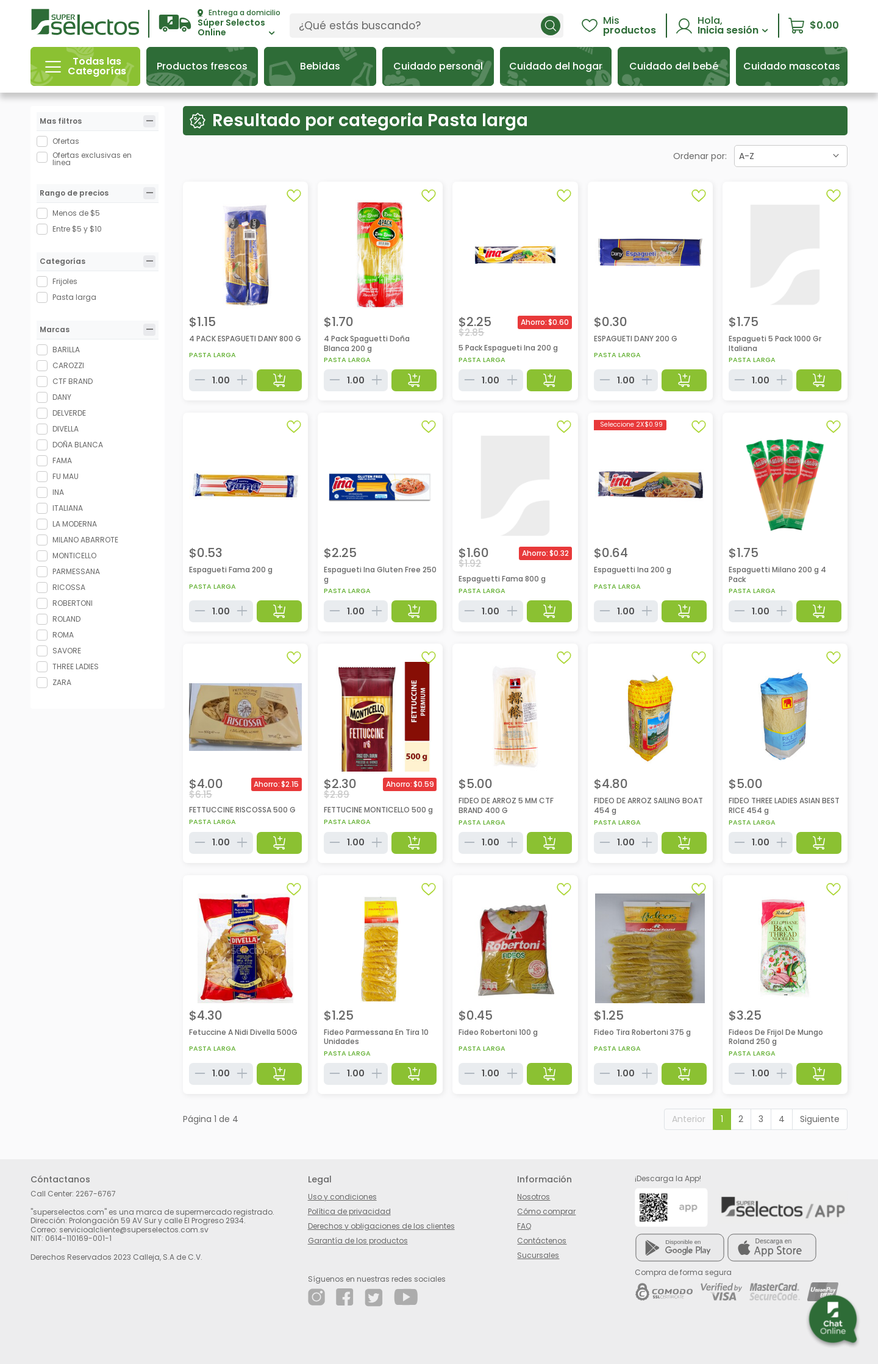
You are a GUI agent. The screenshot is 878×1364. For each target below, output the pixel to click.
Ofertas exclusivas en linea (92, 159)
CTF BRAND (72, 381)
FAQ (524, 1226)
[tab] (149, 121)
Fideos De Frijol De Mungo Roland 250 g (776, 1037)
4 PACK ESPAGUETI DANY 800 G (245, 338)
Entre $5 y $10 (77, 229)
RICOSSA (68, 587)
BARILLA (66, 349)
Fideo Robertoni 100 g (498, 1032)
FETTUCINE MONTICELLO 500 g (378, 810)
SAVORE (66, 650)
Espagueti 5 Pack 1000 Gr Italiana (775, 343)
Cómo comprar (546, 1211)
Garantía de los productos (358, 1240)
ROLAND (66, 619)
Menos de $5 (76, 213)
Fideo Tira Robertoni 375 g (642, 1032)
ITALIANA (67, 508)
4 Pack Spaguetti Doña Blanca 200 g (367, 343)
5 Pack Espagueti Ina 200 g (508, 348)
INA (58, 492)
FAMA (62, 460)
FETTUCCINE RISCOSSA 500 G (242, 810)
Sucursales (538, 1255)
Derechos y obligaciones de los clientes (381, 1226)
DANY (61, 397)
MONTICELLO (74, 555)
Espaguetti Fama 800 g (502, 579)
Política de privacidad (349, 1211)
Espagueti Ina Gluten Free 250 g (380, 574)
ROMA (63, 635)
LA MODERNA (74, 524)
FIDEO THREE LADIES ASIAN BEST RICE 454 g (784, 805)
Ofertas (65, 141)
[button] (219, 23)
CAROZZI (68, 365)
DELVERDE (69, 413)
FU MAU (65, 476)
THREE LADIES (75, 666)
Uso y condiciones (342, 1197)
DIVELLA (65, 429)
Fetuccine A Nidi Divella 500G (243, 1032)
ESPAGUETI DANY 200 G (635, 338)
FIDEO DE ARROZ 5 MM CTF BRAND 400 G (506, 805)
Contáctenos (541, 1240)
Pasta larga (74, 297)
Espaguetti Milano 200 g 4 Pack (777, 574)
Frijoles (64, 281)
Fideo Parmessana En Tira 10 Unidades (376, 1037)
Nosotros (533, 1197)
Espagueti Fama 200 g (231, 569)
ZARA (61, 682)
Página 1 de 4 (210, 1119)
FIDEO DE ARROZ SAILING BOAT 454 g (648, 805)
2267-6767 (96, 1193)
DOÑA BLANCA (77, 444)
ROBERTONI (72, 603)
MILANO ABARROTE (85, 540)
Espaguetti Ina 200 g (632, 569)
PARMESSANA (76, 571)
